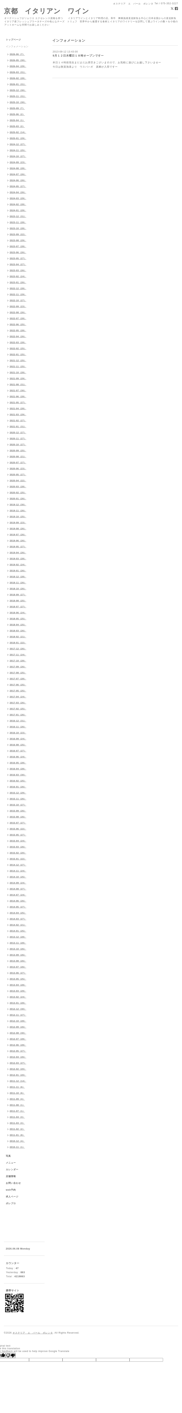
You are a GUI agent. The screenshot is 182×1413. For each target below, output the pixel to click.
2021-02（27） (18, 420)
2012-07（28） (18, 1039)
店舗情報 (11, 1176)
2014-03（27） (18, 919)
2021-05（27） (18, 402)
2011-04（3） (17, 1117)
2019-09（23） (18, 522)
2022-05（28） (18, 330)
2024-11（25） (18, 150)
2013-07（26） (18, 967)
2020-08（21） (18, 456)
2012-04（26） (18, 1057)
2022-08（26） (18, 312)
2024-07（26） (18, 174)
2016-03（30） (18, 775)
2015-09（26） (18, 811)
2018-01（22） (18, 643)
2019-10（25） (18, 516)
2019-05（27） (18, 546)
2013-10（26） (18, 949)
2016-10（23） (18, 733)
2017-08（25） (18, 673)
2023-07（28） (18, 246)
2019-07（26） (18, 534)
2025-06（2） (17, 114)
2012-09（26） (18, 1027)
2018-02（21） (18, 637)
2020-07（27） (18, 462)
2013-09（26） (18, 955)
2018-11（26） (18, 582)
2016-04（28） (18, 769)
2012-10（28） (18, 1021)
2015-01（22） (18, 859)
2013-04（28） (18, 985)
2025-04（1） (17, 120)
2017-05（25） (18, 691)
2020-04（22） (18, 480)
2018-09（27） (18, 594)
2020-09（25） (18, 450)
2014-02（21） (18, 925)
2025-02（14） (18, 132)
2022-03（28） (18, 342)
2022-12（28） (18, 288)
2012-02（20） (18, 1069)
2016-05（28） (18, 763)
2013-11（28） (18, 943)
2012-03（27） (18, 1063)
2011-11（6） (17, 1087)
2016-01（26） (18, 787)
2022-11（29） (18, 294)
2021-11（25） (18, 366)
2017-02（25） (18, 709)
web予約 (11, 1190)
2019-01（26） (18, 570)
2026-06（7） (17, 54)
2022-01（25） (18, 354)
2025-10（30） (18, 102)
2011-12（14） (18, 1081)
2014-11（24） (18, 871)
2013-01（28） (18, 1003)
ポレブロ (11, 1203)
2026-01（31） (18, 84)
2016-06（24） (18, 757)
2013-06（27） (18, 973)
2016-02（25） (18, 781)
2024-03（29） (18, 198)
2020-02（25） (18, 492)
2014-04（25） (18, 913)
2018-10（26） (18, 588)
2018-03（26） (18, 631)
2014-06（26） (18, 901)
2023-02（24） (18, 276)
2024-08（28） (18, 168)
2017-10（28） (18, 661)
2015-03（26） (18, 847)
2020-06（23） (18, 468)
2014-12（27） (18, 865)
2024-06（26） (18, 180)
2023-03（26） (18, 270)
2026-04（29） (18, 66)
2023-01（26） (18, 282)
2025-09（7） (17, 108)
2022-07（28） (18, 318)
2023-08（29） (18, 240)
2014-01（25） (18, 931)
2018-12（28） (18, 576)
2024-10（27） (18, 156)
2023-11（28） (18, 222)
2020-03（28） (18, 486)
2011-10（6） (17, 1093)
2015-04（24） (18, 841)
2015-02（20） (18, 853)
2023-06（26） (18, 252)
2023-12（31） (18, 216)
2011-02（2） (17, 1129)
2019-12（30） (18, 504)
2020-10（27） (18, 444)
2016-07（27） (18, 751)
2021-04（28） (18, 408)
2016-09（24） (18, 739)
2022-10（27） (18, 300)
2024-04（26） (18, 192)
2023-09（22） (18, 234)
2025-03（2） (17, 126)
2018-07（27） (18, 606)
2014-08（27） (18, 889)
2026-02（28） (18, 78)
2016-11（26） (18, 727)
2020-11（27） (18, 438)
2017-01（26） (18, 715)
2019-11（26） (18, 510)
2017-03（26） (18, 703)
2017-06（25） (18, 685)
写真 (8, 1156)
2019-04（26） (18, 552)
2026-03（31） (18, 72)
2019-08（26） (18, 528)
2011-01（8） (17, 1135)
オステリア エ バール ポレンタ (33, 1332)
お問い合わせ (13, 1183)
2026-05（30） (18, 60)
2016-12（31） (18, 721)
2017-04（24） (18, 697)
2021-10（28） (18, 372)
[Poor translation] (11, 1355)
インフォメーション (17, 46)
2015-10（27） (18, 805)
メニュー (11, 1162)
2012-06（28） (18, 1045)
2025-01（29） (18, 138)
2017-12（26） (18, 649)
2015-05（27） (18, 835)
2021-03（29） (18, 414)
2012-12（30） (18, 1009)
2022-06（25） (18, 324)
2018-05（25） (18, 618)
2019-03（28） (18, 558)
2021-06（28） (18, 396)
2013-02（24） (18, 997)
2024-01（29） (18, 210)
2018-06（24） (18, 612)
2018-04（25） (18, 625)
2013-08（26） (18, 961)
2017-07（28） (18, 679)
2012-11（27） (18, 1015)
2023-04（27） (18, 264)
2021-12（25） (18, 360)
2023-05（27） (18, 258)
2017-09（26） (18, 667)
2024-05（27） (18, 186)
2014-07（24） (18, 895)
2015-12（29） (18, 793)
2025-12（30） (18, 90)
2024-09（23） (18, 162)
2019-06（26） (18, 540)
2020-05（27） (18, 474)
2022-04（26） (18, 336)
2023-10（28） (18, 228)
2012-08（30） (18, 1033)
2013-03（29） (18, 991)
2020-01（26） (18, 498)
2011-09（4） (17, 1099)
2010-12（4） (17, 1141)
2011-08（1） (17, 1105)
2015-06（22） (18, 829)
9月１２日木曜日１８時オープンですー (78, 55)
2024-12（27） (18, 144)
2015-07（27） (18, 823)
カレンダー (12, 1169)
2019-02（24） (18, 564)
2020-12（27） (18, 432)
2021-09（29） (18, 378)
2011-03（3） (17, 1123)
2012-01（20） (18, 1075)
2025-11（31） (18, 96)
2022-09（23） (18, 306)
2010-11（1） (17, 1147)
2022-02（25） (18, 348)
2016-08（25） (18, 745)
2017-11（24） (18, 655)
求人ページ (12, 1196)
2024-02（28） (18, 204)
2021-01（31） (18, 426)
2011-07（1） (17, 1111)
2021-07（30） (18, 390)
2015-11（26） (18, 799)
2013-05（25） (18, 979)
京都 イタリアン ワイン (46, 11)
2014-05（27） (18, 907)
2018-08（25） (18, 600)
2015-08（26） (18, 817)
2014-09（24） (18, 883)
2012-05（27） (18, 1051)
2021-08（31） (18, 384)
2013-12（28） (18, 937)
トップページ (13, 39)
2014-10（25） (18, 877)
